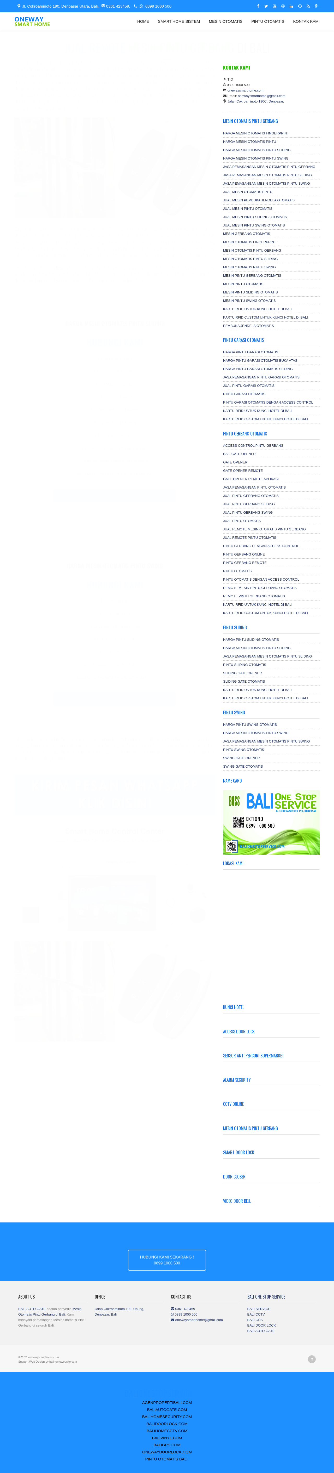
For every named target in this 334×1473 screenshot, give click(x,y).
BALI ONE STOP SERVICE (266, 1297)
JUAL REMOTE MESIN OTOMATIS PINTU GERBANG (264, 529)
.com (119, 68)
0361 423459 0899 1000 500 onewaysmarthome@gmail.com (197, 1314)
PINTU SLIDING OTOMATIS (244, 665)
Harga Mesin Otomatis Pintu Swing (115, 570)
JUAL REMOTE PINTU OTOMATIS (249, 538)
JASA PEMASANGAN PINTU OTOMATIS (254, 487)
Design (40, 1361)
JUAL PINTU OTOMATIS (242, 521)
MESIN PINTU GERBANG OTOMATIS (252, 275)
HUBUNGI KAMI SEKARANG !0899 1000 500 (167, 1260)
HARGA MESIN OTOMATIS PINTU (249, 142)
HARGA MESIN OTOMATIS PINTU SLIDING (257, 150)
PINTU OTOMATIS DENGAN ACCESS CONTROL (261, 579)
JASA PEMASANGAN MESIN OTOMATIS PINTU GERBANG (269, 167)
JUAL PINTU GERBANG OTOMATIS (251, 496)
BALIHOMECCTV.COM (167, 1431)
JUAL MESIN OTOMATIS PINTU (247, 192)
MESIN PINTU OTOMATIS (243, 284)
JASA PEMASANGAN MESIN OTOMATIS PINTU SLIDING (267, 175)
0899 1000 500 (152, 6)
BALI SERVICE (259, 1309)
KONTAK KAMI (306, 21)
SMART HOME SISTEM (179, 21)
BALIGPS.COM (166, 1445)
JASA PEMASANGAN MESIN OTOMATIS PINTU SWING (266, 183)
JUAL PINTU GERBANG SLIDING (249, 504)
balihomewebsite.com (63, 1361)
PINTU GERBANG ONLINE (244, 554)
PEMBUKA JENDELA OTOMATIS (248, 326)
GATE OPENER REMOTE (243, 471)
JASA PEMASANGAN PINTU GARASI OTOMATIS (261, 377)
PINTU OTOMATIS (267, 21)
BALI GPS (255, 1320)
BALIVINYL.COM (167, 1438)
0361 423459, (116, 6)
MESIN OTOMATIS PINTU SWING (249, 267)
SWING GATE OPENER (241, 758)
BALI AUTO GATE (32, 1309)
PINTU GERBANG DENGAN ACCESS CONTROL (261, 546)
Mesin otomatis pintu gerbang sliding (43, 87)
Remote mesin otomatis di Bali (136, 744)
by (47, 1361)
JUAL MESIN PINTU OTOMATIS (247, 209)
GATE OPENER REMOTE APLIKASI (251, 479)
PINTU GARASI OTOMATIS (244, 394)
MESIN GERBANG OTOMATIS (246, 234)
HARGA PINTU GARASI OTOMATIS (250, 352)
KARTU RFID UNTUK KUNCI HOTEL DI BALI (257, 309)
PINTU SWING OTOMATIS (243, 750)
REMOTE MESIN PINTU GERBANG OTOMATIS (260, 588)
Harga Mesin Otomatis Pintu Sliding (115, 328)
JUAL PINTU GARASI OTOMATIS (249, 386)
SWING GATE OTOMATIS (243, 766)
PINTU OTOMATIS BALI (166, 1459)
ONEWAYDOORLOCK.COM (167, 1452)
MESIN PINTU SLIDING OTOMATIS (250, 292)
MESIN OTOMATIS (226, 21)
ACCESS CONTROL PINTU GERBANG (253, 445)
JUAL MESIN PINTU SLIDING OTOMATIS (255, 217)
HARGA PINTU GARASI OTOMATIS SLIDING (258, 369)
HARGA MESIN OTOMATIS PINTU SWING (256, 158)
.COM (167, 1388)
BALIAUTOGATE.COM (167, 1409)
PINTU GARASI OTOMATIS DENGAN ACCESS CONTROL (268, 402)
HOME (143, 21)
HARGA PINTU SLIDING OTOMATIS (251, 640)
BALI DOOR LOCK (261, 1325)
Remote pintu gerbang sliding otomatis (142, 81)
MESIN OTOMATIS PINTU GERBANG (252, 250)
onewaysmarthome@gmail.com (261, 96)
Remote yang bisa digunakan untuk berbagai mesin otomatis (130, 87)
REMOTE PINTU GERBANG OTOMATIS (254, 596)
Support (23, 1361)
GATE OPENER (235, 462)
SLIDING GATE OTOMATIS (244, 681)
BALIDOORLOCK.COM (167, 1423)
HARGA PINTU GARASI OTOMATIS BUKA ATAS (260, 360)
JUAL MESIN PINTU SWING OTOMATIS (254, 225)
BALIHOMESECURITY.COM (167, 1416)
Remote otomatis (59, 234)
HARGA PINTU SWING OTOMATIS (250, 725)
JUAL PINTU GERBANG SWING (248, 512)
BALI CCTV (256, 1314)
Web (32, 1361)
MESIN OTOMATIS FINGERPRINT (249, 242)
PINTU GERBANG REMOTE (245, 563)
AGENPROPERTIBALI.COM (167, 1402)
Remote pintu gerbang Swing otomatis (177, 74)
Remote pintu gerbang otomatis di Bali (86, 74)
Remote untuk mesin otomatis (87, 94)
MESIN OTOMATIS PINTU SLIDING (250, 259)
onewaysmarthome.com (246, 90)
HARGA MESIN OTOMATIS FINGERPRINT (256, 133)
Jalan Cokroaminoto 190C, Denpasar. (256, 101)
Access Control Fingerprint (85, 100)
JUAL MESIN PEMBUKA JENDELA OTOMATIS (259, 200)
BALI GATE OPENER (239, 454)
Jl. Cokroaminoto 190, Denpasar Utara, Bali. (58, 6)
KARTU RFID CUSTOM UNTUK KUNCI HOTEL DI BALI (265, 317)
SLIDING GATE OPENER (242, 673)
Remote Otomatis (160, 254)
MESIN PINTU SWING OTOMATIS (249, 301)
